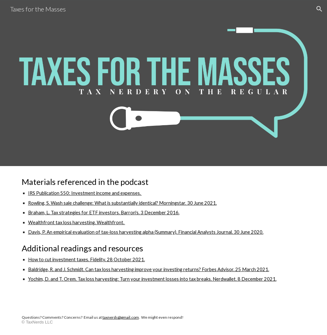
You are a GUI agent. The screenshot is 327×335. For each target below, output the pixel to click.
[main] (163, 235)
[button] (319, 9)
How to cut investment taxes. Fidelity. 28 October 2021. (86, 259)
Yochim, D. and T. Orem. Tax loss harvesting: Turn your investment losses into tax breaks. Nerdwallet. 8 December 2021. (152, 279)
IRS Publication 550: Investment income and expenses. (85, 193)
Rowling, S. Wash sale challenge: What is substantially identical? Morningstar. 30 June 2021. (122, 203)
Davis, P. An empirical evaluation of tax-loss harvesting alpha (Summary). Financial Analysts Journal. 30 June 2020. (145, 232)
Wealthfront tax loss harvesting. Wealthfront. (76, 222)
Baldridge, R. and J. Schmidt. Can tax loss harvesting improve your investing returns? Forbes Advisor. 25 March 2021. (148, 269)
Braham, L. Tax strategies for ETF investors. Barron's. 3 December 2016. (103, 212)
